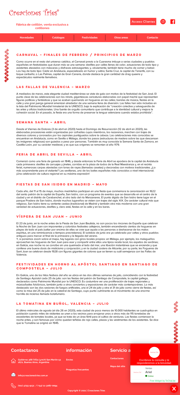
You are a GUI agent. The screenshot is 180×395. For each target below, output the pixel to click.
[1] (163, 22)
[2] (173, 22)
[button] (117, 358)
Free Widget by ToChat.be (162, 381)
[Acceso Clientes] (143, 21)
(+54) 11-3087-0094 (47, 385)
